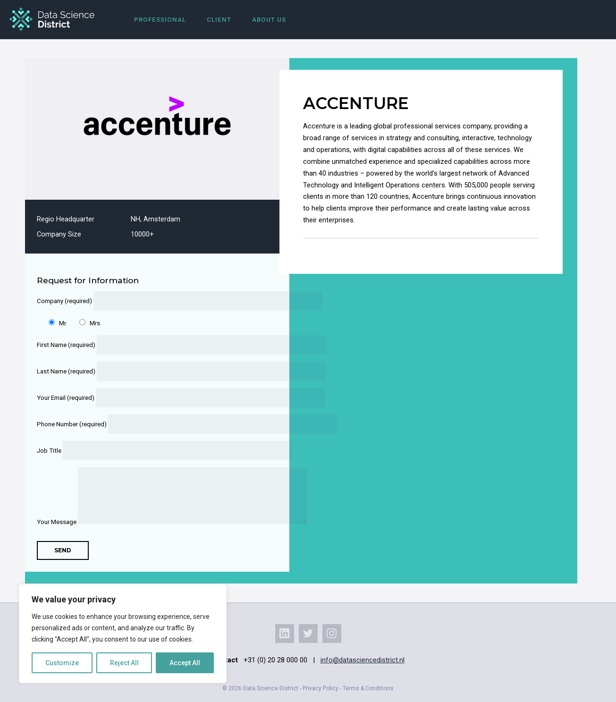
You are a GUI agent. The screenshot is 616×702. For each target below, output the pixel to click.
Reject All (124, 663)
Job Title (151, 450)
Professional (160, 19)
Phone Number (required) (151, 424)
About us (269, 19)
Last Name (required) (151, 371)
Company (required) (151, 300)
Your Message (151, 521)
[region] (123, 633)
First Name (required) (151, 344)
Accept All (184, 663)
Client (219, 19)
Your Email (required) (151, 397)
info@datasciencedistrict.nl (363, 660)
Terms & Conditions (368, 688)
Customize (62, 663)
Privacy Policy (320, 688)
